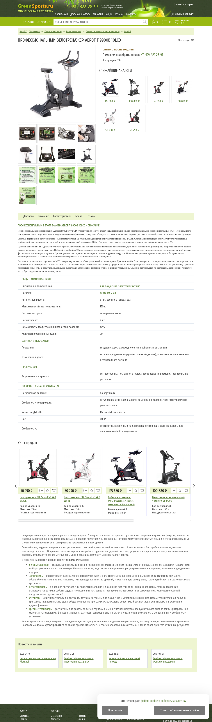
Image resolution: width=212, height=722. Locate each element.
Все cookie (115, 710)
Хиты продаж (27, 443)
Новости (82, 715)
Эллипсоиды (36, 576)
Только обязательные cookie (179, 710)
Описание (43, 216)
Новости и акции (30, 644)
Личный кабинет (184, 14)
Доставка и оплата (80, 14)
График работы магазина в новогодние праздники (79, 660)
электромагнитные (129, 286)
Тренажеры (34, 31)
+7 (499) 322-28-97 (152, 55)
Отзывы (119, 14)
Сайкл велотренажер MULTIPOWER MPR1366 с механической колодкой (121, 501)
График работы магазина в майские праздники (168, 660)
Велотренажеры (73, 31)
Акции (109, 14)
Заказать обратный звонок (112, 7)
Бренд (78, 216)
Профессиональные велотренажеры (103, 31)
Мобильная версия (184, 4)
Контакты (131, 14)
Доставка (28, 216)
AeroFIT (23, 31)
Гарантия (98, 14)
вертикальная (108, 293)
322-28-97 (81, 7)
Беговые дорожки (39, 565)
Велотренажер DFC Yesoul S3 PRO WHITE (82, 499)
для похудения (108, 286)
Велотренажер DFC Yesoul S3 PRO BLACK (38, 499)
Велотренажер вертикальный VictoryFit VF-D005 (168, 499)
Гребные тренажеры (40, 609)
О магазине (56, 715)
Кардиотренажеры (53, 31)
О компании (61, 14)
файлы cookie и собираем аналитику (163, 700)
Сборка (23, 719)
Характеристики (62, 216)
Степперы (34, 598)
